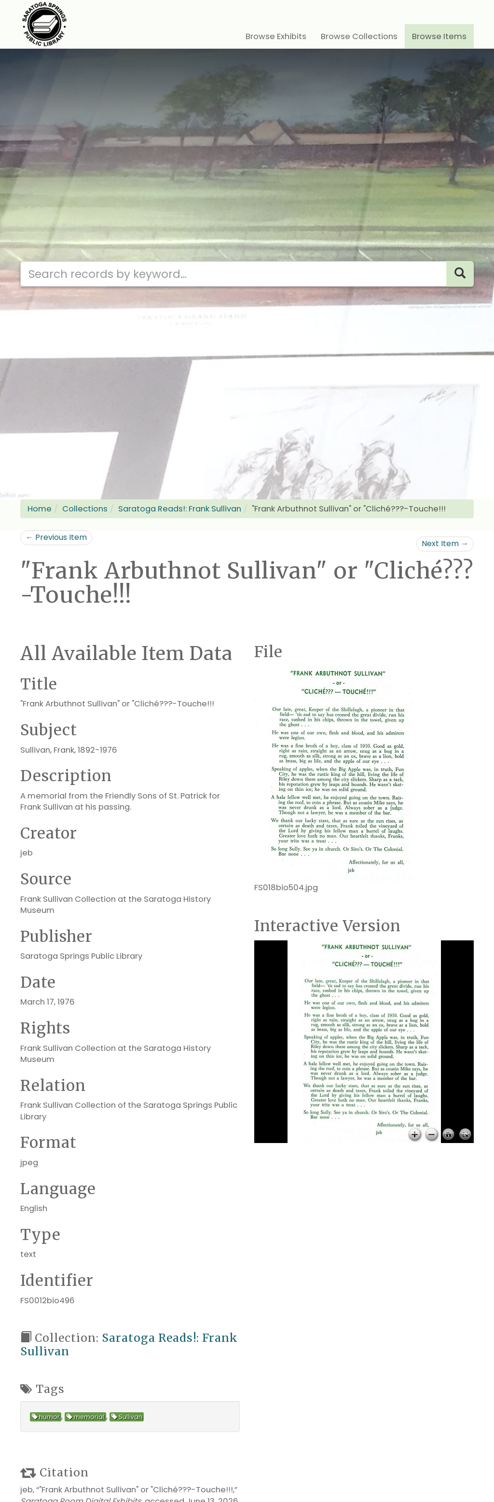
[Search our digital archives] (233, 274)
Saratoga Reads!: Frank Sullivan (179, 508)
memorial (85, 1417)
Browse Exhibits (276, 36)
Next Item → (445, 543)
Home (39, 508)
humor (46, 1417)
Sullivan (126, 1417)
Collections (85, 508)
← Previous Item (56, 537)
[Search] (460, 274)
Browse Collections (359, 36)
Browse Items (439, 36)
